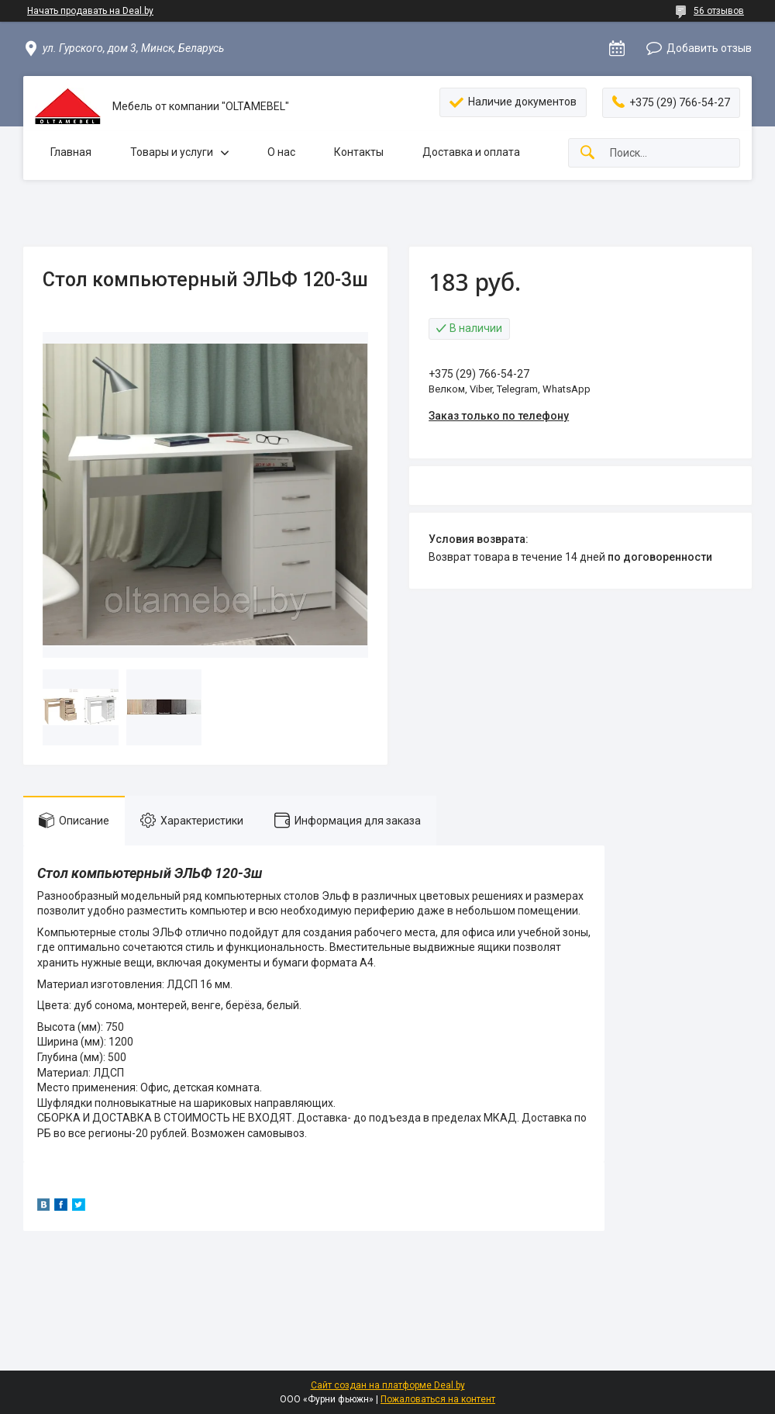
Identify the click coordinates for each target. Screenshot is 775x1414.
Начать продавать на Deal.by (90, 10)
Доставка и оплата (471, 152)
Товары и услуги (171, 152)
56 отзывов (719, 10)
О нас (281, 152)
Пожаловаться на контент (438, 1399)
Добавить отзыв (709, 48)
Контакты (359, 152)
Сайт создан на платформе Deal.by (388, 1385)
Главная (70, 152)
